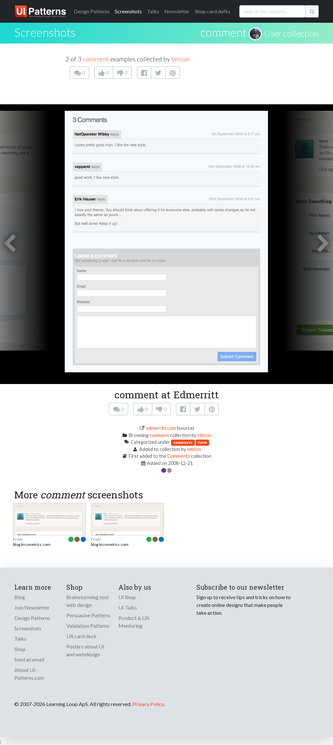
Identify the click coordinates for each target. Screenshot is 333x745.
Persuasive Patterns (88, 615)
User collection (291, 33)
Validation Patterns (87, 626)
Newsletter (177, 11)
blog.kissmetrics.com (31, 544)
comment (223, 32)
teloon (180, 59)
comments (183, 442)
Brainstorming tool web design (87, 601)
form (202, 442)
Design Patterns (32, 618)
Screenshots (128, 11)
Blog (19, 597)
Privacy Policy (148, 704)
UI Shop (127, 597)
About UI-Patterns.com (29, 674)
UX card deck (81, 636)
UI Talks (127, 607)
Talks (153, 11)
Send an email (29, 659)
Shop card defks (213, 11)
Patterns (92, 11)
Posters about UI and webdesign (85, 650)
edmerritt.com (161, 428)
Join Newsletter (32, 607)
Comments (178, 456)
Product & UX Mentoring (133, 622)
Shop (19, 649)
